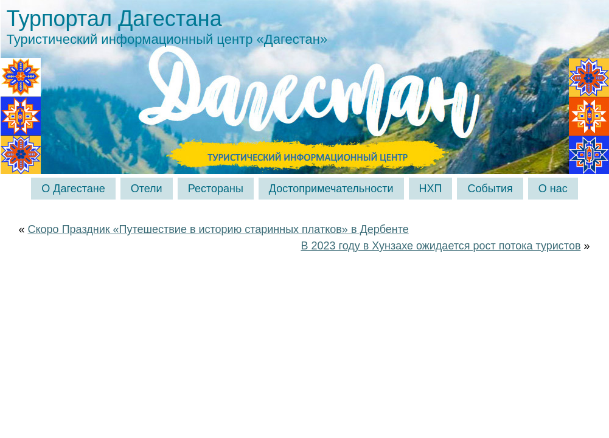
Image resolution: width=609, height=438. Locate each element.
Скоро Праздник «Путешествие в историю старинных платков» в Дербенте (218, 229)
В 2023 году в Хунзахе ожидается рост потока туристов (440, 246)
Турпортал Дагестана (114, 18)
